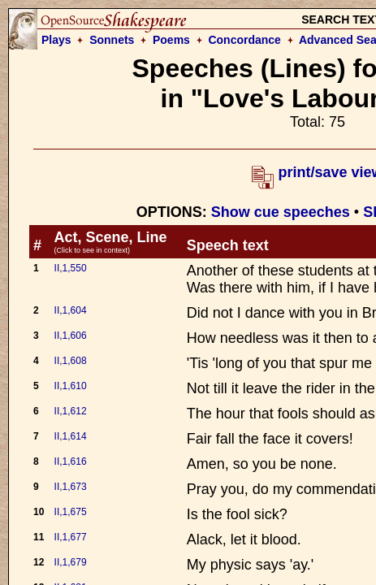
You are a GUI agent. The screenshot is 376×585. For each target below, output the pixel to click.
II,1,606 (70, 335)
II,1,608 (70, 360)
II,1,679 (70, 562)
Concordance (244, 39)
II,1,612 (70, 411)
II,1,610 (70, 386)
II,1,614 (70, 436)
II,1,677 (70, 537)
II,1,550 (70, 268)
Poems (171, 39)
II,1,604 (70, 310)
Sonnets (111, 39)
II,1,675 (70, 512)
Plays (56, 39)
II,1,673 (70, 486)
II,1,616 (70, 461)
